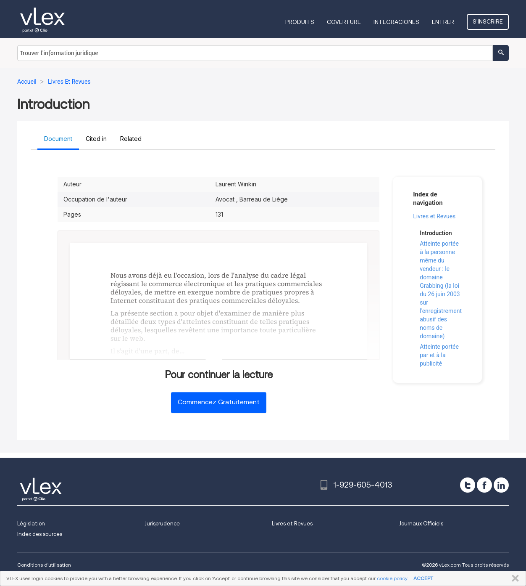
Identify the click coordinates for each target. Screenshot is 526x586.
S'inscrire (488, 21)
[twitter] (467, 485)
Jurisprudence (162, 523)
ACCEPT (423, 578)
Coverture (344, 22)
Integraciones (396, 22)
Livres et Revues (434, 216)
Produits (299, 22)
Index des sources (39, 534)
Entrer (443, 22)
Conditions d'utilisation (44, 564)
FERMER (513, 578)
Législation (31, 523)
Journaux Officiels (421, 523)
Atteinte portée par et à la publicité (439, 355)
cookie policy (392, 578)
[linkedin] (501, 485)
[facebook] (484, 485)
